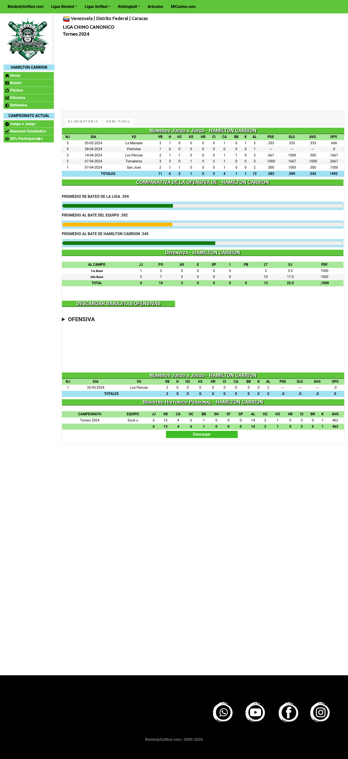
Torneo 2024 (76, 34)
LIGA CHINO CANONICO (88, 27)
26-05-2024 (96, 388)
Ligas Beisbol (62, 6)
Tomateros (134, 161)
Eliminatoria (83, 121)
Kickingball (127, 6)
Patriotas (134, 149)
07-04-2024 (93, 161)
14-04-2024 (93, 155)
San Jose (134, 168)
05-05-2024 (93, 143)
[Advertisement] (202, 72)
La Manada (133, 143)
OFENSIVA (81, 319)
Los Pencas (134, 155)
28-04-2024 (93, 149)
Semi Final (118, 121)
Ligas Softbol (96, 6)
